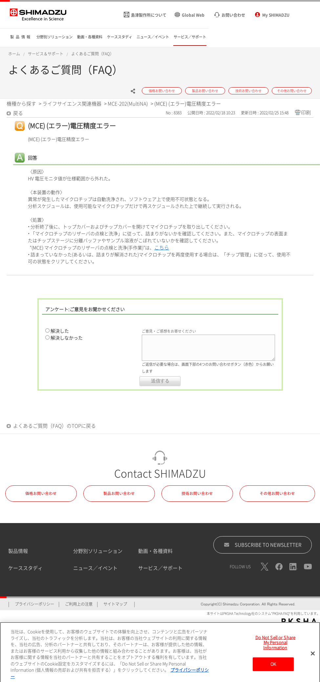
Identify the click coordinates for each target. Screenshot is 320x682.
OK (273, 668)
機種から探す (21, 103)
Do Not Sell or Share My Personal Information (275, 646)
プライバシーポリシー (34, 604)
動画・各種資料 (155, 551)
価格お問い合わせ (41, 493)
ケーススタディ (25, 568)
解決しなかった (67, 338)
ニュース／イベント (95, 568)
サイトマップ (115, 604)
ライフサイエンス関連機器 (71, 103)
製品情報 (18, 551)
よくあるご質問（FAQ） (92, 54)
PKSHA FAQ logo (299, 621)
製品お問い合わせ (119, 493)
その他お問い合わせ (277, 493)
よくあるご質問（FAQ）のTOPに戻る (54, 425)
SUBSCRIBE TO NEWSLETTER (263, 545)
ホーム (14, 54)
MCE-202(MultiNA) (128, 103)
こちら (161, 247)
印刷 (306, 112)
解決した (60, 331)
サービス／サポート (160, 568)
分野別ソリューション (97, 551)
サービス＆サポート (45, 54)
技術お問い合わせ (197, 493)
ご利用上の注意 (79, 604)
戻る (18, 113)
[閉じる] (313, 657)
